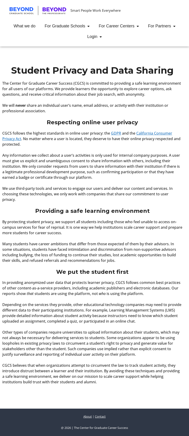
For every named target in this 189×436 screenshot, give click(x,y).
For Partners (164, 26)
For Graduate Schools (69, 26)
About (87, 416)
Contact (100, 416)
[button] (89, 26)
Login (96, 36)
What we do (24, 26)
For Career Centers (121, 26)
